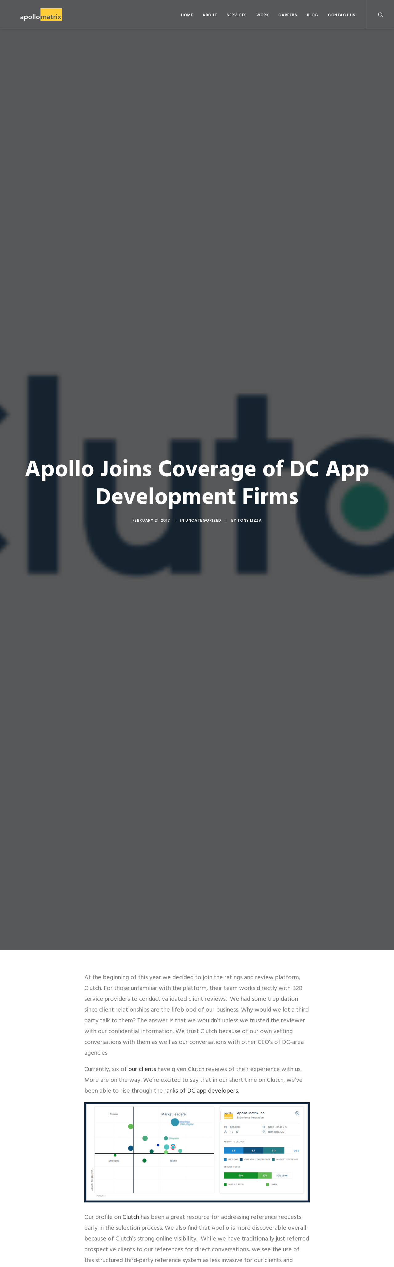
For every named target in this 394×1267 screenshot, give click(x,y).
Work (262, 15)
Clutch (131, 1217)
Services (237, 15)
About (210, 15)
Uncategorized (203, 520)
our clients (142, 1069)
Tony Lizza (249, 520)
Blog (312, 15)
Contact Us (342, 15)
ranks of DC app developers (201, 1091)
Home (187, 15)
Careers (287, 15)
